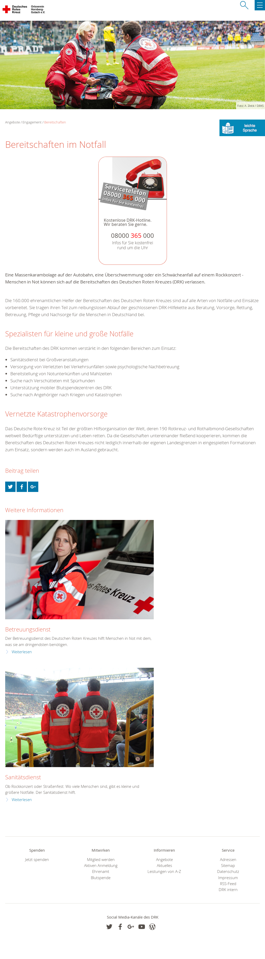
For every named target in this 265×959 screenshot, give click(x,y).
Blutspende (101, 877)
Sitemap (228, 865)
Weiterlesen (22, 651)
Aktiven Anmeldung (100, 865)
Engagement (32, 122)
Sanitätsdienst (23, 777)
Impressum (228, 877)
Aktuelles (164, 865)
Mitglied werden (101, 859)
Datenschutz (228, 871)
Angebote (164, 859)
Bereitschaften (55, 122)
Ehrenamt (100, 871)
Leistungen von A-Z (164, 871)
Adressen (228, 859)
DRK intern (228, 889)
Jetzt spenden (37, 859)
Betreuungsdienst (27, 629)
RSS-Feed (228, 883)
